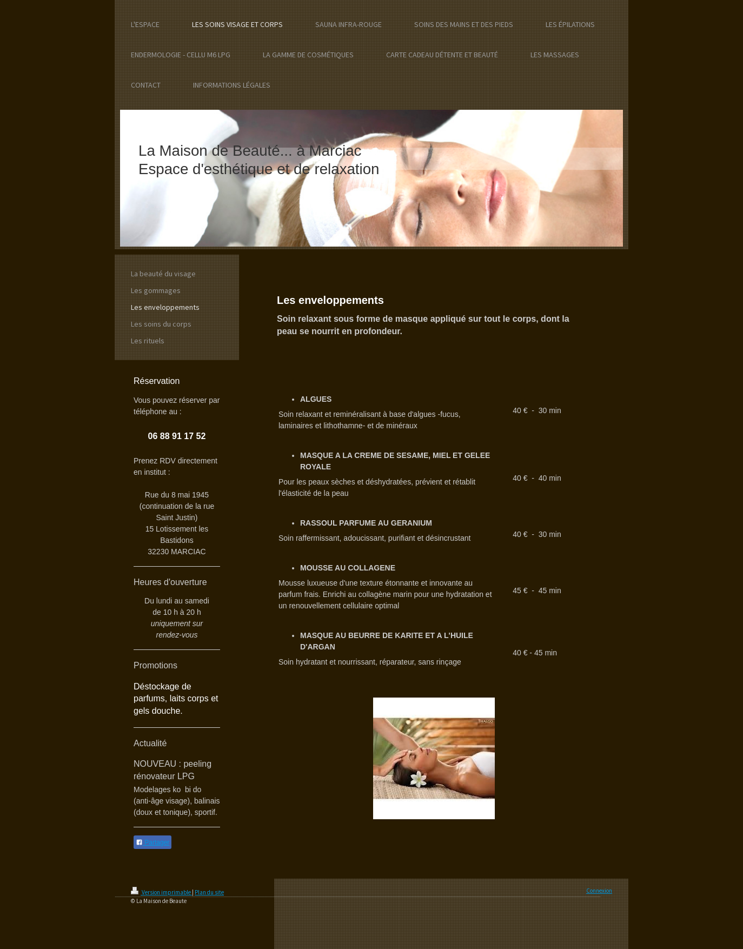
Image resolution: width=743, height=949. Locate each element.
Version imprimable (161, 892)
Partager (152, 842)
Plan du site (209, 892)
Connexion (599, 890)
